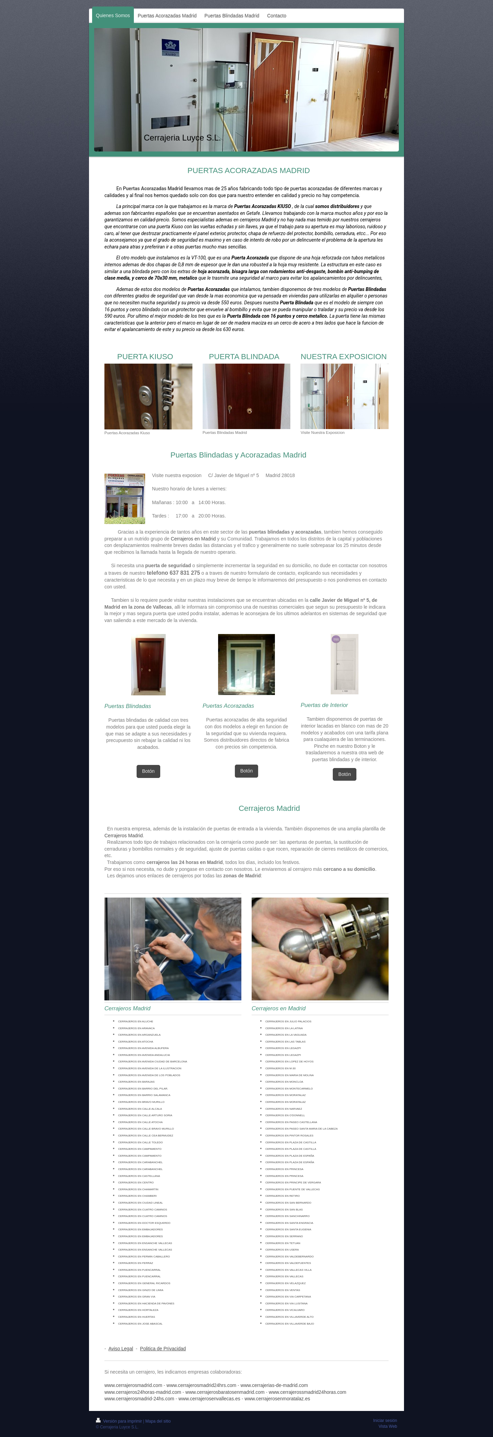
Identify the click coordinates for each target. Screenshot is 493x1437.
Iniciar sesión (385, 1420)
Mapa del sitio (158, 1421)
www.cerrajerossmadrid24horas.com (307, 1392)
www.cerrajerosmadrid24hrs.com (201, 1385)
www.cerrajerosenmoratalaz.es (277, 1398)
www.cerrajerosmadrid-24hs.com (139, 1398)
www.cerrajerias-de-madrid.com (274, 1385)
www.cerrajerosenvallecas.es (209, 1398)
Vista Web (388, 1426)
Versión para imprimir (119, 1421)
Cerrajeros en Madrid (193, 538)
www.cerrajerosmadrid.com (133, 1385)
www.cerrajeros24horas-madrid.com (142, 1392)
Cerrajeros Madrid (123, 835)
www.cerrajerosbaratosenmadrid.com (225, 1392)
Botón (148, 771)
